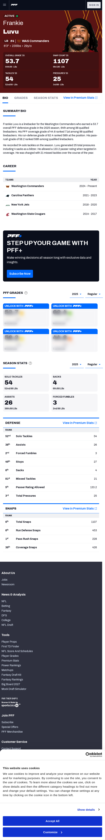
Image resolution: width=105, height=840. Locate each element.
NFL (4, 601)
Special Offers (10, 727)
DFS (4, 615)
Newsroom (8, 584)
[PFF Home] (14, 5)
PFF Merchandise (12, 731)
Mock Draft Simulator (14, 689)
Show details (86, 809)
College (6, 620)
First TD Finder (10, 646)
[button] (20, 279)
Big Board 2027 (11, 684)
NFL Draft (7, 625)
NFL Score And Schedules (17, 651)
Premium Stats (10, 660)
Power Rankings (11, 665)
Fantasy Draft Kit (11, 674)
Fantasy (6, 610)
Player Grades (10, 656)
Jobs (4, 579)
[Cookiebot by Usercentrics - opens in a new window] (85, 754)
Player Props (9, 641)
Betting (6, 606)
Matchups (7, 670)
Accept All (53, 821)
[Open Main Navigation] (5, 5)
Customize (52, 832)
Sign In (94, 5)
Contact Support (11, 748)
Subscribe (7, 722)
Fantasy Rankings (12, 679)
